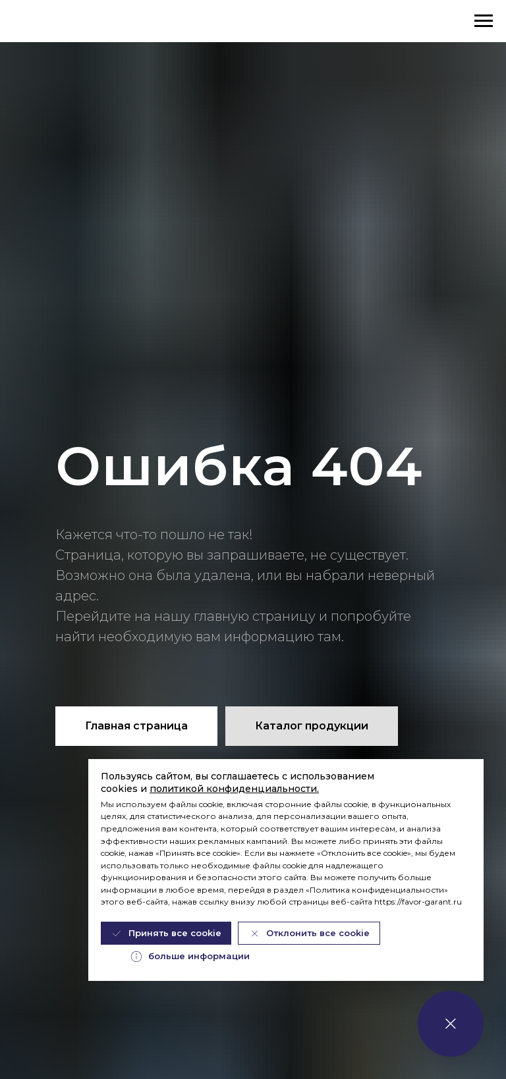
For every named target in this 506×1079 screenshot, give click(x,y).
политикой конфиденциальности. (234, 789)
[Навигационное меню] (483, 21)
